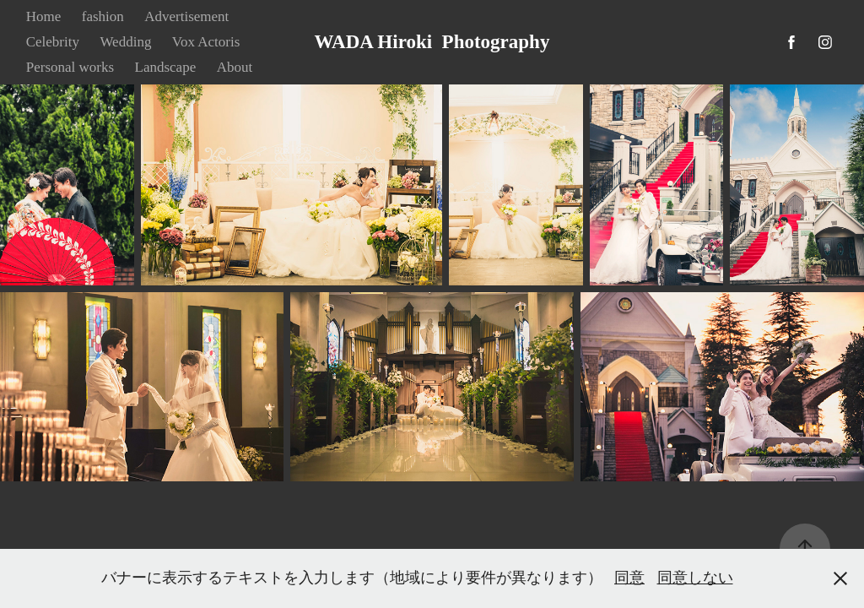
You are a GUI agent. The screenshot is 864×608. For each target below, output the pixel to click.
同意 (629, 577)
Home (44, 16)
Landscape (166, 67)
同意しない (695, 577)
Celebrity (52, 42)
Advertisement (186, 16)
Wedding (125, 42)
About (235, 67)
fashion (103, 16)
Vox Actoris (206, 42)
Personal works (70, 67)
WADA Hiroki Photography (432, 41)
